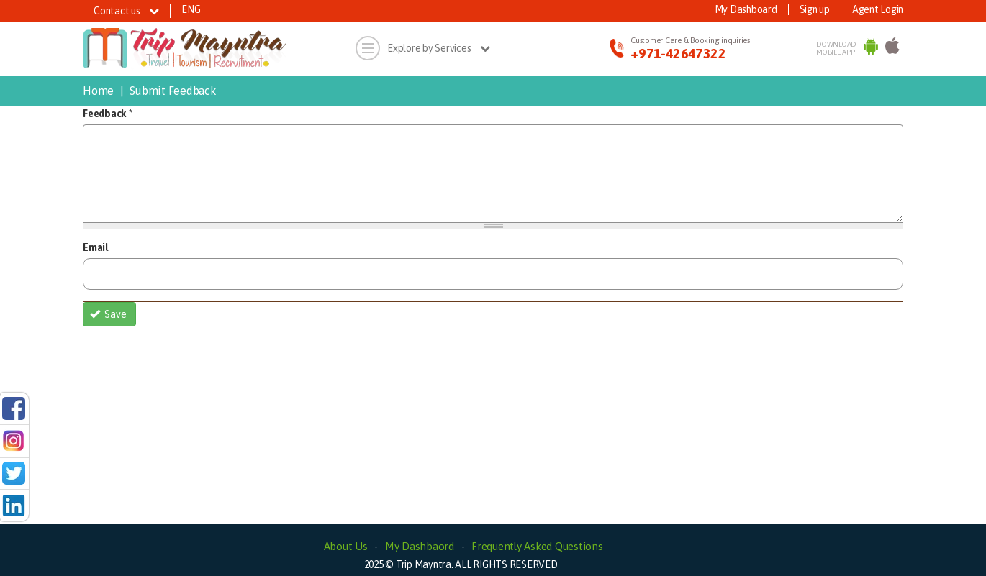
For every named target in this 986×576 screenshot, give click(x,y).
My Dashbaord (419, 546)
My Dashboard (746, 9)
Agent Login (877, 9)
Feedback (107, 113)
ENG (190, 9)
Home (98, 90)
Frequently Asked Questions (537, 546)
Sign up (815, 9)
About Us (346, 546)
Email (95, 247)
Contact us (126, 11)
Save (108, 314)
